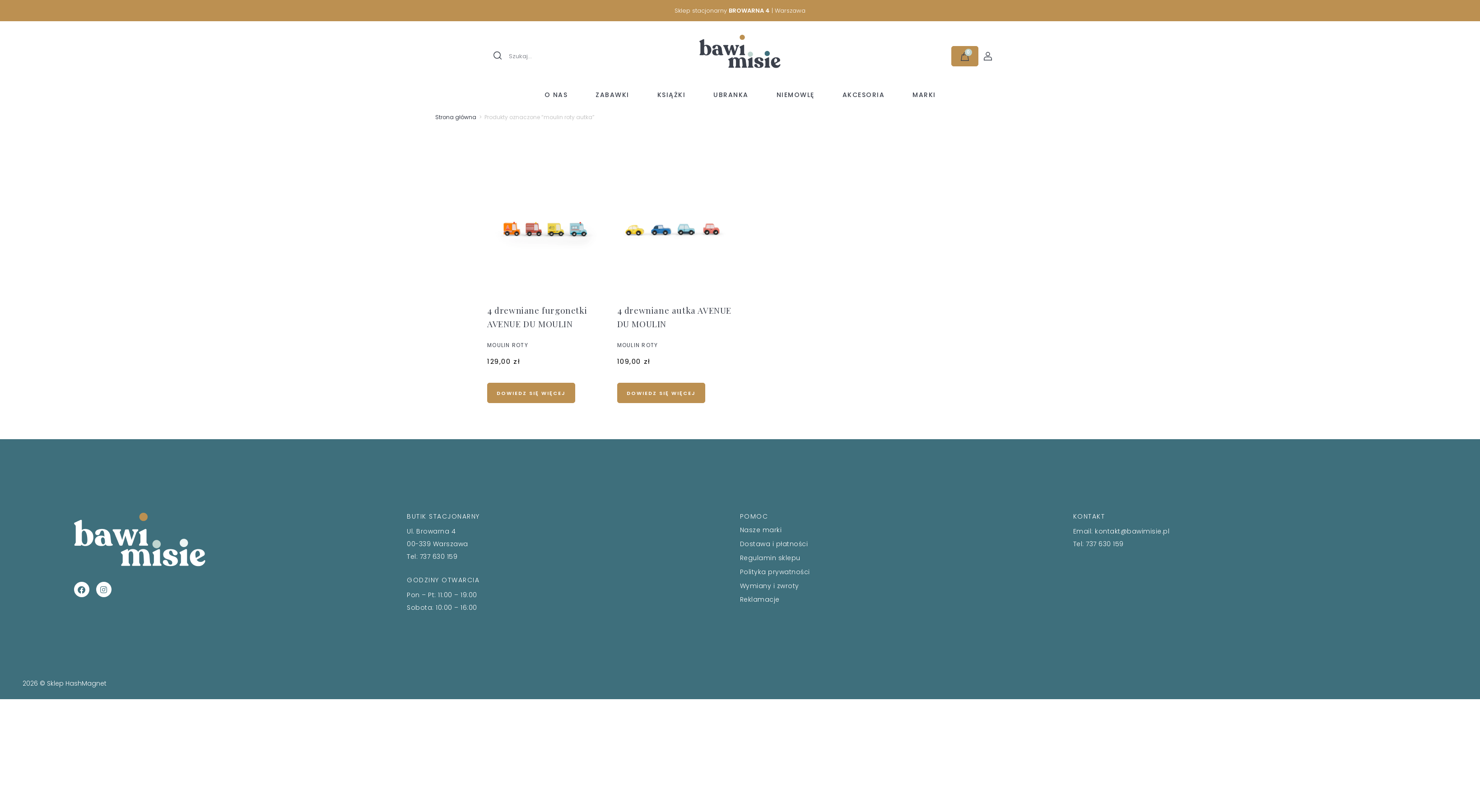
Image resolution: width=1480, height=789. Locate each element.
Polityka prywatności (775, 571)
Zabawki (612, 94)
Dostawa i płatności (774, 543)
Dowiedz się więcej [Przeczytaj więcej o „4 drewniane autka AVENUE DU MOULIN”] (661, 393)
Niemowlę (795, 94)
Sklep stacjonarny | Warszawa (740, 10)
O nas (556, 94)
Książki (671, 94)
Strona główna (455, 117)
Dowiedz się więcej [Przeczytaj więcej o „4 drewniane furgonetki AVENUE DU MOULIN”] (531, 393)
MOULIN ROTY (507, 345)
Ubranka (731, 94)
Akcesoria (863, 94)
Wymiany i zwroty (769, 585)
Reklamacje (760, 599)
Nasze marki (761, 529)
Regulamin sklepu (770, 557)
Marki (924, 94)
